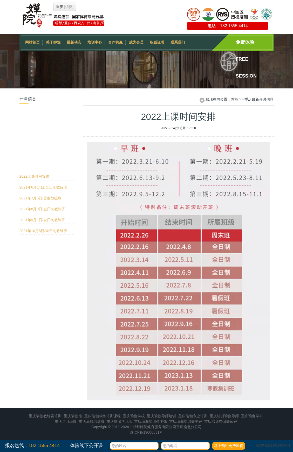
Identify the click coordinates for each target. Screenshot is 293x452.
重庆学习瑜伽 (66, 421)
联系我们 (178, 42)
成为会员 (136, 42)
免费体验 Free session (246, 45)
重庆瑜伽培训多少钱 (150, 421)
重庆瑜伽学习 (252, 416)
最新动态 (74, 42)
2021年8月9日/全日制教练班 (42, 148)
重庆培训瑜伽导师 (224, 416)
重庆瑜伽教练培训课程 (102, 416)
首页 (234, 99)
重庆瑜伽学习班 (119, 421)
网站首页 (32, 42)
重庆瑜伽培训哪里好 (185, 421)
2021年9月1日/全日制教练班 (42, 159)
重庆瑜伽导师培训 (161, 416)
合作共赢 (115, 42)
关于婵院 (53, 42)
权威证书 (157, 42)
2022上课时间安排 (34, 115)
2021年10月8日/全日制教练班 (43, 170)
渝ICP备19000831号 (146, 432)
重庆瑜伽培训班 (91, 421)
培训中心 (94, 42)
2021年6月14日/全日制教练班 (43, 126)
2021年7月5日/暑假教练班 (40, 137)
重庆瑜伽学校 (134, 416)
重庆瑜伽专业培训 (192, 416)
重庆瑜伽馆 (73, 416)
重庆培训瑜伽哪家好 (220, 421)
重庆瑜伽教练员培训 (45, 416)
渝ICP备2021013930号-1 (273, 445)
